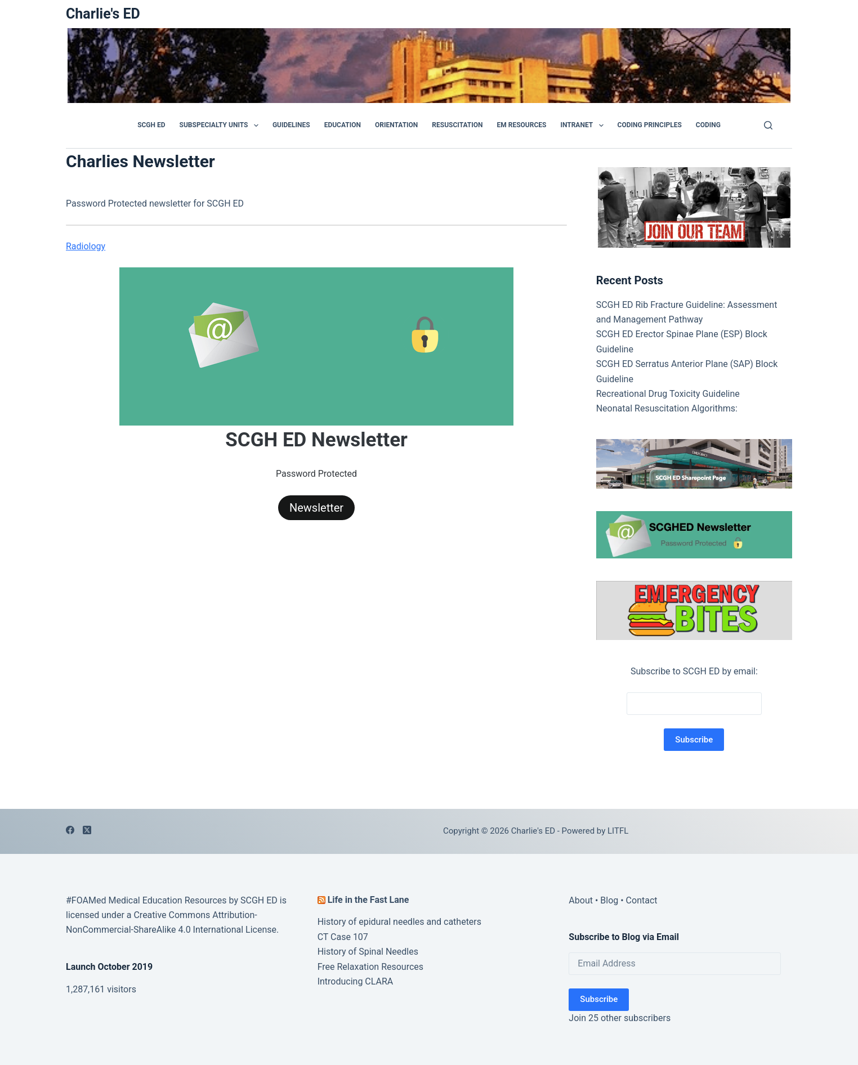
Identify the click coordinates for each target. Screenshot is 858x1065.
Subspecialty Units (221, 125)
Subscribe (599, 999)
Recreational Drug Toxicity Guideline (668, 393)
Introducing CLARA (356, 981)
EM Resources (522, 125)
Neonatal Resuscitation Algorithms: (667, 408)
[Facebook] (70, 830)
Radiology (85, 246)
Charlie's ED (103, 14)
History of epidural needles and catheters (399, 921)
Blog (609, 900)
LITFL (617, 831)
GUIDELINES (291, 125)
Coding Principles (650, 125)
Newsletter (316, 507)
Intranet (583, 125)
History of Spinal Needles (368, 951)
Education (342, 125)
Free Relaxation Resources (370, 966)
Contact (642, 900)
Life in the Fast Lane (368, 899)
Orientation (396, 125)
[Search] (768, 125)
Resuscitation (457, 125)
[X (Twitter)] (87, 830)
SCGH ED (151, 125)
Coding (708, 125)
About (581, 900)
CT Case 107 (343, 937)
